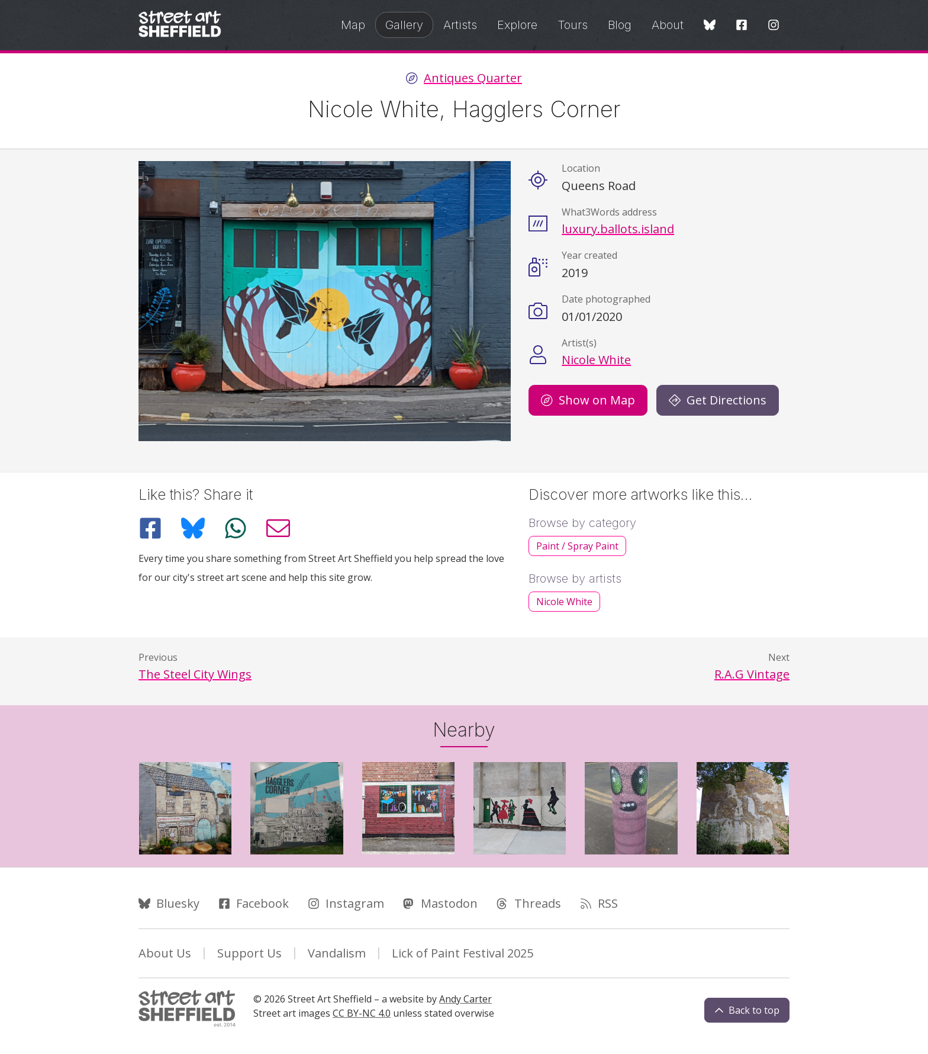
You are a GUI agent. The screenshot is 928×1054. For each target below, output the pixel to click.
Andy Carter (465, 998)
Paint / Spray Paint (577, 545)
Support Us (249, 953)
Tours (573, 25)
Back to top (746, 1010)
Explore (517, 25)
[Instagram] (774, 26)
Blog (619, 25)
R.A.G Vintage (752, 674)
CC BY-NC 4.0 (362, 1013)
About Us (164, 953)
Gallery (404, 25)
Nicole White (596, 360)
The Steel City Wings (195, 674)
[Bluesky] (710, 26)
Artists (460, 25)
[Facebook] (742, 26)
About (668, 25)
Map (353, 25)
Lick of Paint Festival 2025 (462, 953)
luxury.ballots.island (618, 229)
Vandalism (337, 953)
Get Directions (717, 400)
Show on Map (588, 400)
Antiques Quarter (473, 78)
